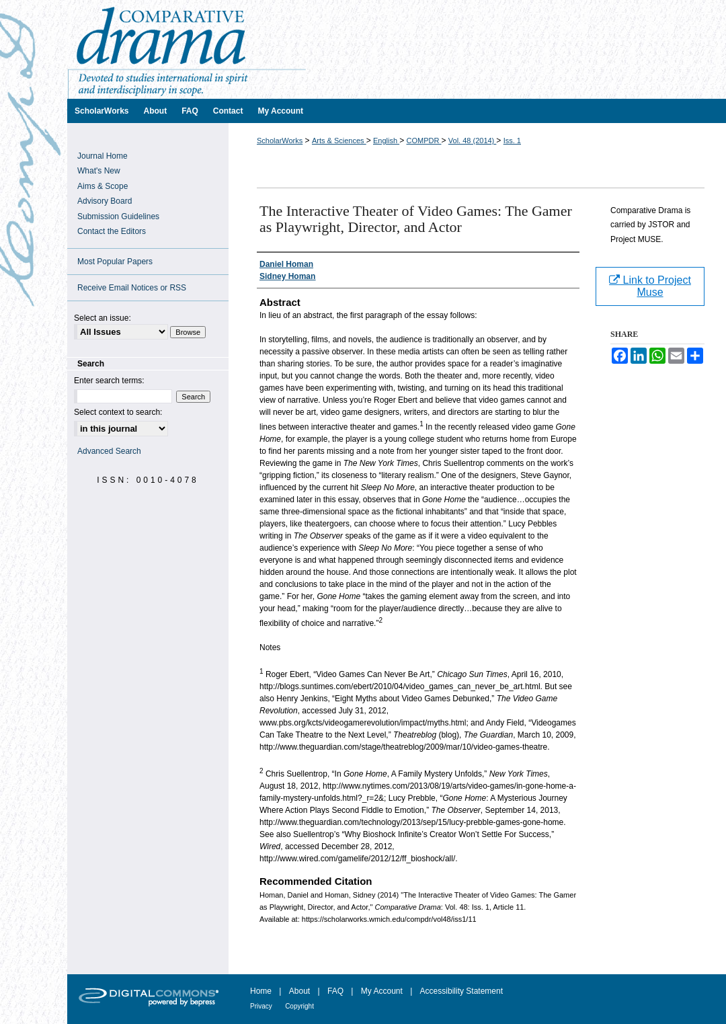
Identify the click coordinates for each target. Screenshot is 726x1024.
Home (261, 991)
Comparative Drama (396, 49)
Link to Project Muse (650, 286)
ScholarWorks (279, 140)
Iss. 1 (512, 140)
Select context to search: (118, 412)
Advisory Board (104, 201)
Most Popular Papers (115, 261)
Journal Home (102, 156)
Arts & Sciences (339, 140)
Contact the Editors (111, 231)
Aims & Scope (102, 186)
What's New (98, 170)
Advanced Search (109, 451)
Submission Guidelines (118, 216)
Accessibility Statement (461, 991)
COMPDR (423, 140)
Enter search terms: (109, 380)
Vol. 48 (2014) (472, 140)
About (299, 991)
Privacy (261, 1006)
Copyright (299, 1006)
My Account (382, 991)
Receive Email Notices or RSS (131, 287)
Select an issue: (102, 318)
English (386, 140)
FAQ (335, 991)
